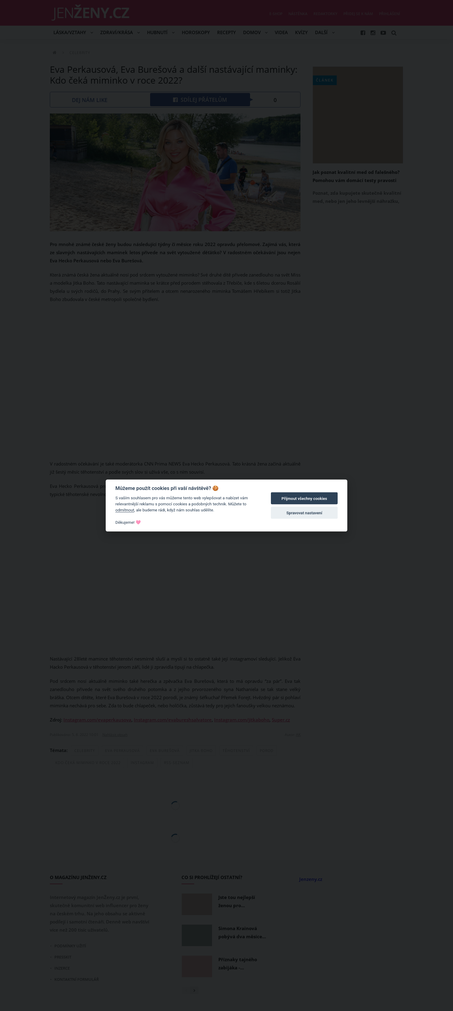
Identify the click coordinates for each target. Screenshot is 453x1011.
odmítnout (124, 509)
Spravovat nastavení (304, 513)
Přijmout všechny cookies (304, 498)
